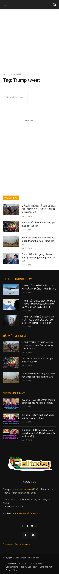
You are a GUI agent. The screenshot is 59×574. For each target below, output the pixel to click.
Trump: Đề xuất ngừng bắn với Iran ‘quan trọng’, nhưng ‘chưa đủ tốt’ (38, 257)
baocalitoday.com (24, 489)
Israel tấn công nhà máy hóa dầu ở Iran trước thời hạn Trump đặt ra (38, 241)
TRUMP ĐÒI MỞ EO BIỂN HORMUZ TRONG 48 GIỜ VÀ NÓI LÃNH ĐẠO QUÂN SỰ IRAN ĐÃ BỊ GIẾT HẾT (38, 304)
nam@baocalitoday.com (27, 513)
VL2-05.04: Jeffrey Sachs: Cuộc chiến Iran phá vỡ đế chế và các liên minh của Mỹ (39, 433)
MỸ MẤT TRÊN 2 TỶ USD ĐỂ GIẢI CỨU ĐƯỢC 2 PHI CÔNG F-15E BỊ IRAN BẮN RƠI (39, 209)
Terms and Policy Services (16, 544)
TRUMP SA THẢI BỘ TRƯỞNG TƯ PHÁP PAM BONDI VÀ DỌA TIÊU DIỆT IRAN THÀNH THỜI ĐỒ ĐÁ (38, 319)
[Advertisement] (29, 39)
